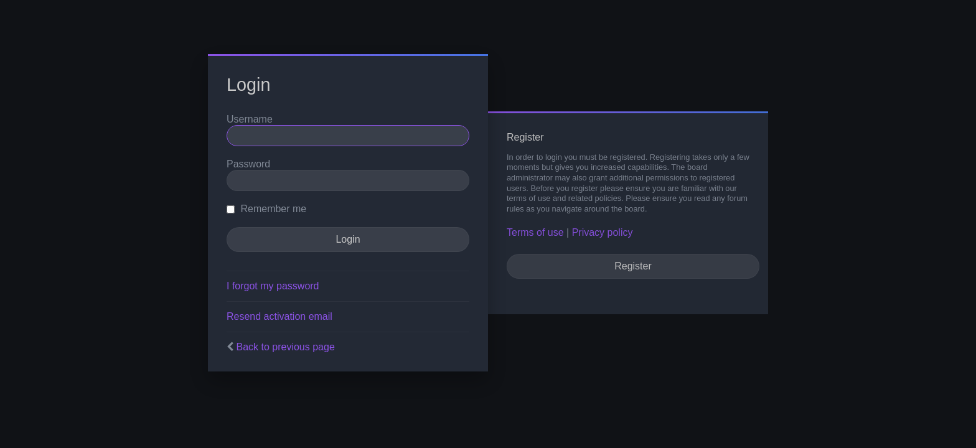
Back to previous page (285, 347)
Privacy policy (602, 232)
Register (633, 266)
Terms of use (535, 232)
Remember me (266, 208)
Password (248, 164)
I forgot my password (273, 286)
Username (250, 119)
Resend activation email (279, 316)
